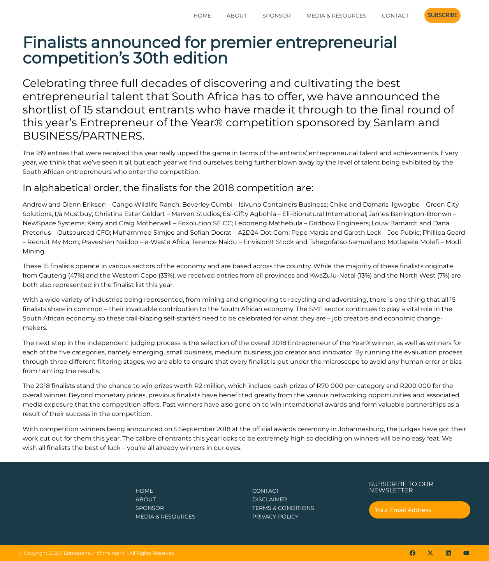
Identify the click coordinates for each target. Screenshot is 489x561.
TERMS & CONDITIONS (283, 507)
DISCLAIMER (269, 499)
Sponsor (276, 15)
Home (202, 15)
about (145, 499)
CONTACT (265, 490)
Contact (395, 15)
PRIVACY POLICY (275, 516)
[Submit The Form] (459, 511)
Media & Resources (336, 15)
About (237, 15)
